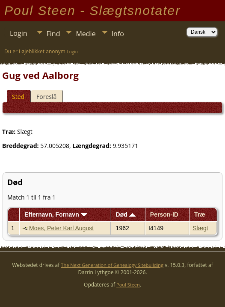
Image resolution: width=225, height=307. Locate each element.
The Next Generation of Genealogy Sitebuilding (112, 265)
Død (126, 214)
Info (118, 33)
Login (18, 33)
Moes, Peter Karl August (61, 228)
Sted (18, 97)
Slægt (200, 228)
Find (53, 33)
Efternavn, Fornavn (55, 214)
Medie (85, 33)
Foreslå (46, 97)
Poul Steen (128, 284)
